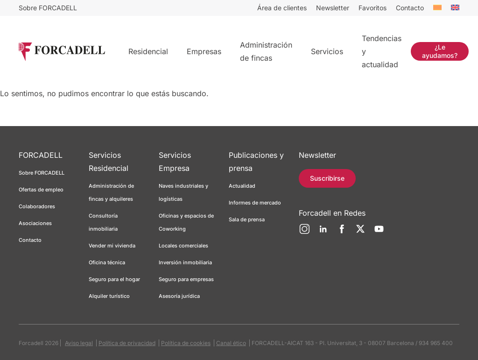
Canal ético (231, 342)
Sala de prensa (247, 219)
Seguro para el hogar (114, 279)
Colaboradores (37, 206)
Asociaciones (35, 223)
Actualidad (242, 186)
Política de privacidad (126, 342)
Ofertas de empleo (41, 189)
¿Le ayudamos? (439, 51)
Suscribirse (327, 178)
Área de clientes (282, 8)
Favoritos (372, 8)
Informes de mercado (255, 202)
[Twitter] (360, 232)
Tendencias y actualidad (381, 51)
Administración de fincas (266, 51)
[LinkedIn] (323, 232)
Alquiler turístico (109, 296)
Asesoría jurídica (179, 296)
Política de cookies (186, 342)
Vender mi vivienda (112, 245)
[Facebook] (341, 232)
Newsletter (332, 8)
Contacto (410, 8)
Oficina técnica (107, 262)
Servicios (327, 51)
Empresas (204, 51)
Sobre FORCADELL (48, 8)
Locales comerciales (183, 245)
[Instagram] (304, 232)
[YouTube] (379, 232)
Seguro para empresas (186, 279)
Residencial (148, 51)
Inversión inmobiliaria (185, 262)
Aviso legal (79, 342)
